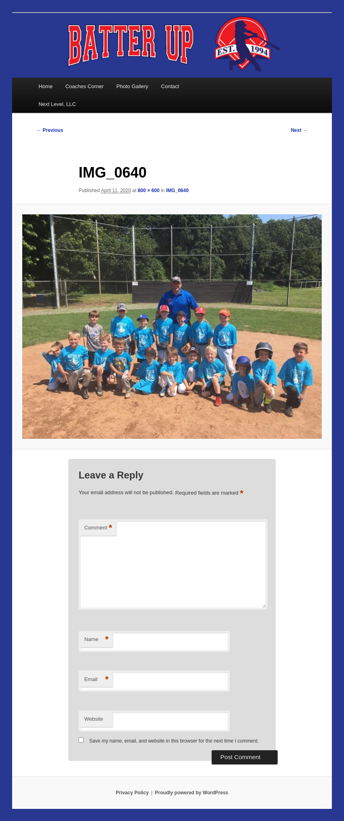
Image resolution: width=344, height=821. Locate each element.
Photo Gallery (133, 86)
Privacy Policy (132, 793)
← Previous (49, 130)
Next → (299, 130)
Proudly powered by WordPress (191, 793)
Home (45, 86)
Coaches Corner (84, 86)
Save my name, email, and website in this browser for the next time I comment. (174, 741)
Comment (98, 528)
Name (96, 639)
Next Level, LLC (57, 104)
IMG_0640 (177, 190)
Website (93, 719)
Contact (170, 86)
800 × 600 (148, 190)
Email (96, 680)
